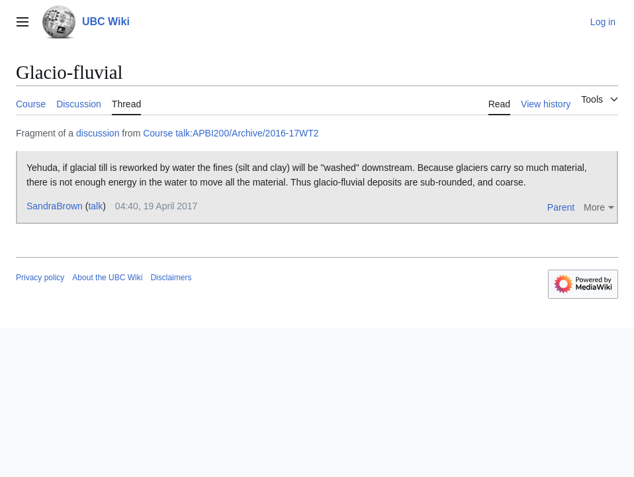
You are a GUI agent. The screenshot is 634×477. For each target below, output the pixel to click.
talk (95, 206)
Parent (560, 207)
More (594, 207)
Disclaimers (170, 277)
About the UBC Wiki (107, 277)
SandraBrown (54, 206)
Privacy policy (40, 277)
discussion (97, 133)
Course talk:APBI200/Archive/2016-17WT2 (230, 133)
